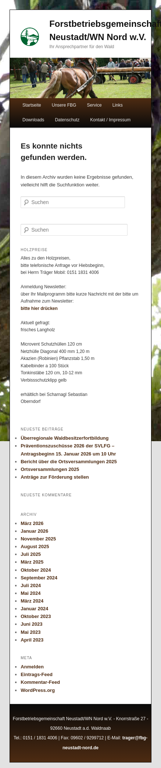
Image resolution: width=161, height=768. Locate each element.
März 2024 (32, 601)
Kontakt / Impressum (110, 119)
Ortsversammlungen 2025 (50, 469)
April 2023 (32, 640)
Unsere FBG (64, 105)
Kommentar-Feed (40, 682)
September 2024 (39, 578)
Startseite (31, 105)
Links (117, 105)
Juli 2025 (31, 554)
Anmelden (32, 666)
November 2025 (38, 539)
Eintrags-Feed (37, 674)
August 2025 (35, 546)
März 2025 (32, 562)
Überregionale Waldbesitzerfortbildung (64, 438)
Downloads (33, 119)
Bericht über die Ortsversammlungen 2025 (69, 461)
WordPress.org (38, 690)
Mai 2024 (30, 593)
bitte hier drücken (39, 308)
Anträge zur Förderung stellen (55, 477)
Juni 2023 (31, 624)
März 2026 (32, 523)
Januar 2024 (34, 608)
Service (94, 105)
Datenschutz (67, 119)
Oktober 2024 (36, 570)
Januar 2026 (34, 531)
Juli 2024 (31, 585)
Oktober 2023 (36, 616)
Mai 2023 (30, 632)
